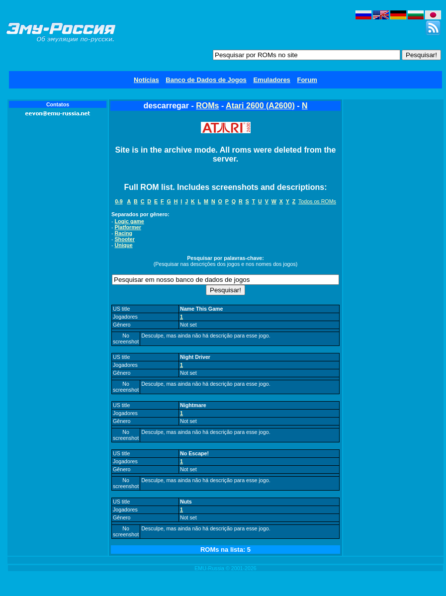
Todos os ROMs (317, 201)
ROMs (207, 105)
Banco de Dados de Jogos (206, 80)
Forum (307, 80)
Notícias (146, 80)
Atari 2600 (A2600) (260, 105)
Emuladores (271, 80)
